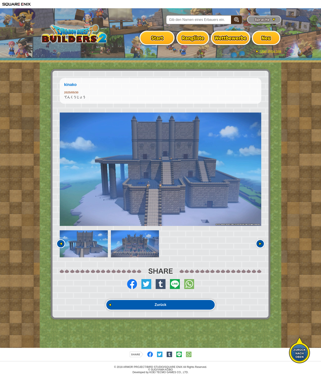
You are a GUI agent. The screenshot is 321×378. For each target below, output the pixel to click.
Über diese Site (270, 51)
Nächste (260, 243)
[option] (160, 169)
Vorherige (60, 243)
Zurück (160, 305)
